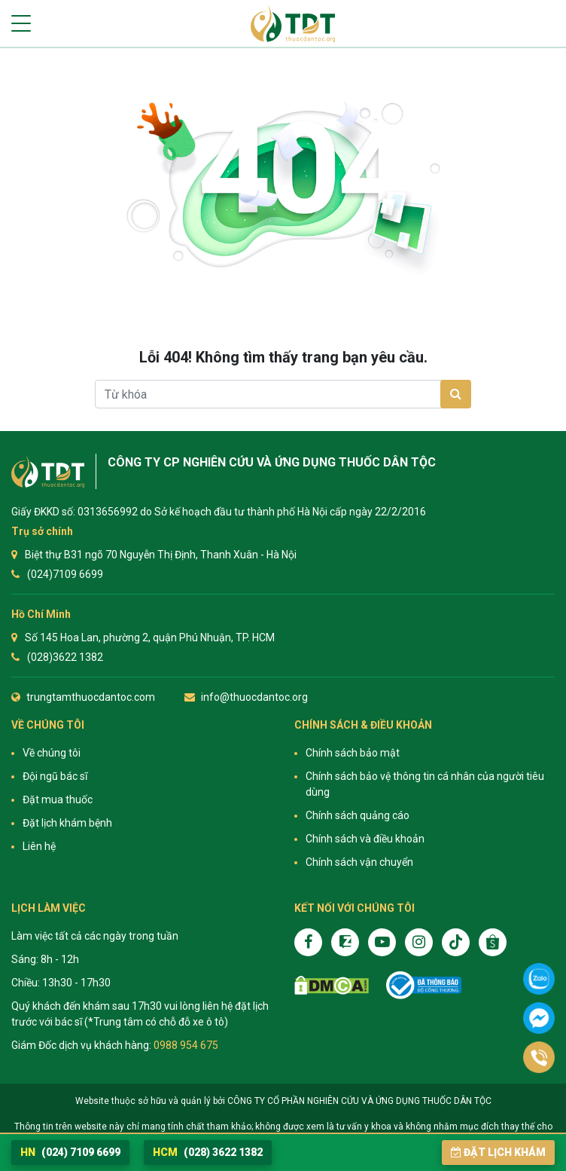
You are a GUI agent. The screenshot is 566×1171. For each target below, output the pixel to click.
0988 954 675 (186, 1045)
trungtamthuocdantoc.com (90, 697)
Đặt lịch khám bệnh (67, 823)
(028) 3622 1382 (208, 1152)
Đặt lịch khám (498, 1152)
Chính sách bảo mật (353, 753)
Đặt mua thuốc (58, 799)
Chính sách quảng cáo (357, 815)
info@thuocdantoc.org (254, 697)
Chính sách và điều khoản (365, 839)
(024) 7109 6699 (70, 1152)
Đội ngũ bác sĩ (55, 776)
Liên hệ (39, 846)
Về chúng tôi (52, 753)
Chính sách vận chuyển (359, 862)
